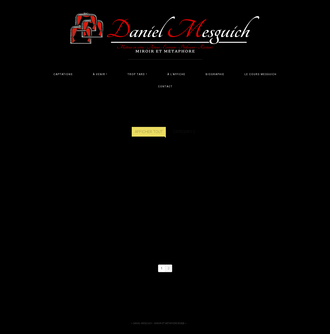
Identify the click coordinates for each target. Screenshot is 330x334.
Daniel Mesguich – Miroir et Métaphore (155, 323)
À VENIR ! (100, 74)
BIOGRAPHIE (215, 74)
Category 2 (184, 131)
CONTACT (165, 86)
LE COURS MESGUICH (261, 74)
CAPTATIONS (63, 74)
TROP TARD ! (137, 74)
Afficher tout (149, 131)
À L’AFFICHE (176, 74)
